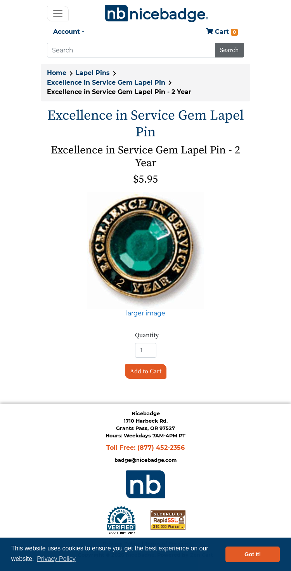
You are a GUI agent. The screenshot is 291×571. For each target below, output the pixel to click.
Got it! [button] (252, 554)
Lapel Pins (93, 73)
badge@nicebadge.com (145, 460)
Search (229, 50)
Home (56, 73)
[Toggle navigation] (58, 13)
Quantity (147, 335)
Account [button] (66, 31)
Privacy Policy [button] (56, 558)
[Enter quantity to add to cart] (145, 350)
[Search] (131, 50)
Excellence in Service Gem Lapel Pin (106, 82)
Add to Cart (145, 371)
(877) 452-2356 (161, 447)
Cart (222, 32)
